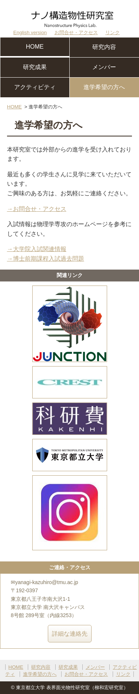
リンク (112, 32)
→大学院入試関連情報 (36, 249)
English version (30, 32)
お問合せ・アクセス (76, 32)
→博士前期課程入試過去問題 (45, 258)
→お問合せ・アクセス (36, 209)
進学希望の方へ (104, 87)
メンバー (104, 67)
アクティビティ (35, 87)
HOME (35, 46)
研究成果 (35, 67)
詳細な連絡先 (69, 634)
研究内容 (104, 47)
